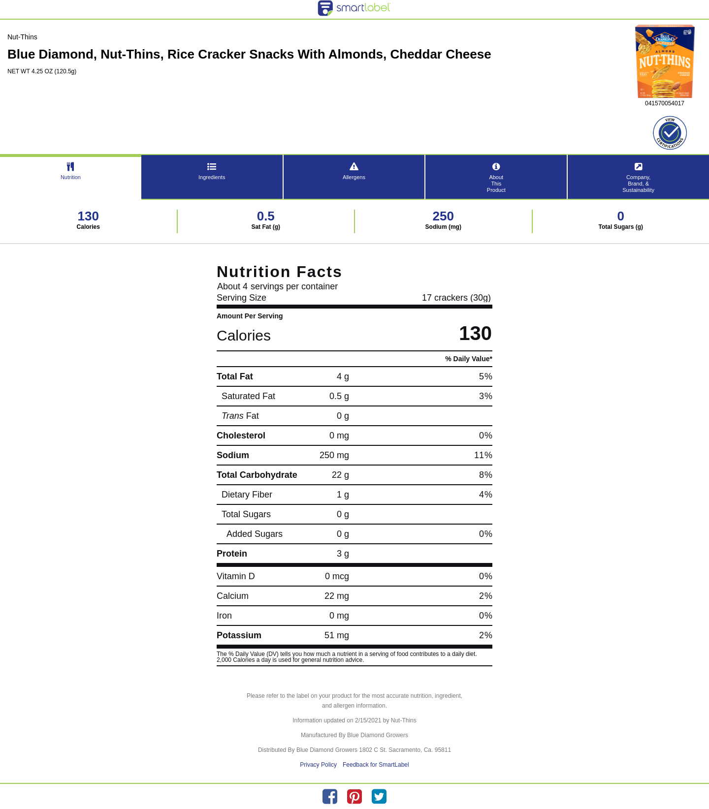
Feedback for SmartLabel (376, 764)
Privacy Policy (318, 764)
